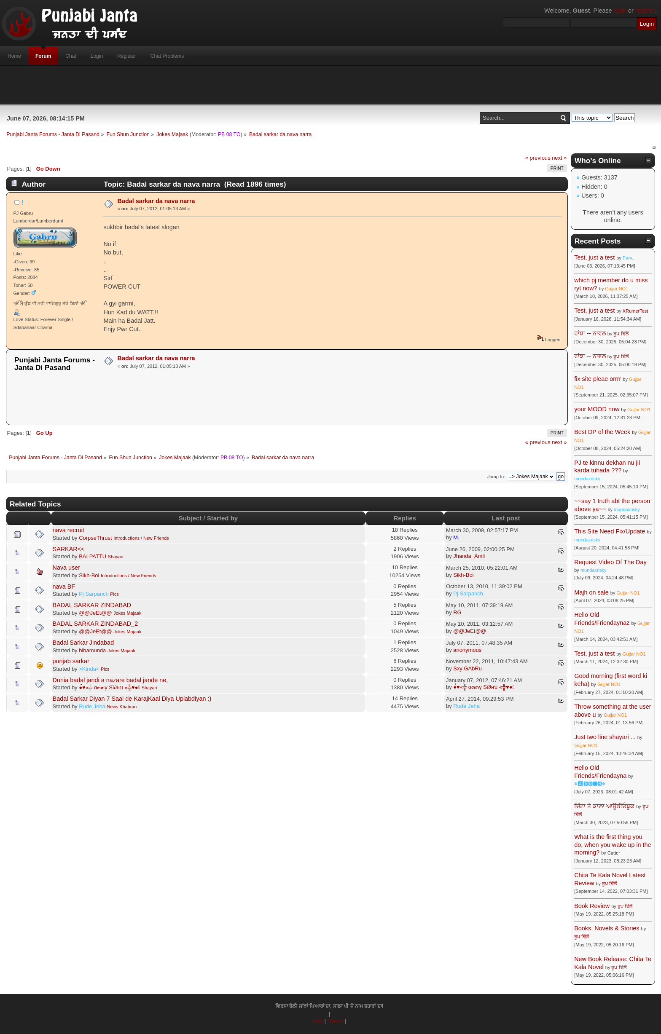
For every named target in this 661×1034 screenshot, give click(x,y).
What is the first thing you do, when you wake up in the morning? (612, 844)
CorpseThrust (95, 538)
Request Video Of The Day (610, 562)
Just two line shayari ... (605, 737)
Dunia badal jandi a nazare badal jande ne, (110, 680)
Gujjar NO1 (616, 288)
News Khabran (122, 706)
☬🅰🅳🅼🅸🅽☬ (589, 783)
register (645, 10)
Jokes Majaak (127, 613)
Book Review (592, 906)
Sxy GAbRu (467, 668)
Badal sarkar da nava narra (156, 201)
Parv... (629, 257)
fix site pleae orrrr (597, 378)
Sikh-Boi (89, 575)
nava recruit (68, 530)
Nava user (67, 567)
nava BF (64, 586)
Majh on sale (591, 592)
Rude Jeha (92, 706)
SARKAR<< (69, 549)
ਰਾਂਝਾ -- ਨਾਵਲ (590, 333)
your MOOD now (596, 409)
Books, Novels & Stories (606, 928)
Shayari (116, 556)
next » (559, 158)
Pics (114, 594)
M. (456, 537)
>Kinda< (89, 669)
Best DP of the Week (603, 432)
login (620, 10)
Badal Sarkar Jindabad (83, 642)
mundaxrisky (587, 478)
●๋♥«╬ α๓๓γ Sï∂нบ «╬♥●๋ (109, 687)
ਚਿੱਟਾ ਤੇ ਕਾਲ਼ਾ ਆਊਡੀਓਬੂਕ (604, 806)
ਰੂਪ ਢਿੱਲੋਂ (620, 333)
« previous (538, 158)
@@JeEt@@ (95, 613)
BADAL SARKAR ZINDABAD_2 (95, 623)
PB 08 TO (229, 134)
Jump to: (496, 476)
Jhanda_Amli (469, 556)
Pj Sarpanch (94, 594)
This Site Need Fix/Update (609, 531)
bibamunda (92, 650)
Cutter (613, 852)
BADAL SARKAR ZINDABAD (92, 605)
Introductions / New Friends (141, 538)
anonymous (467, 650)
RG (457, 612)
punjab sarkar (71, 661)
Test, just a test (594, 257)
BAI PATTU (92, 556)
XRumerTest (635, 310)
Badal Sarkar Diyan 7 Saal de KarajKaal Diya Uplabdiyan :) (132, 698)
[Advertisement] (330, 85)
